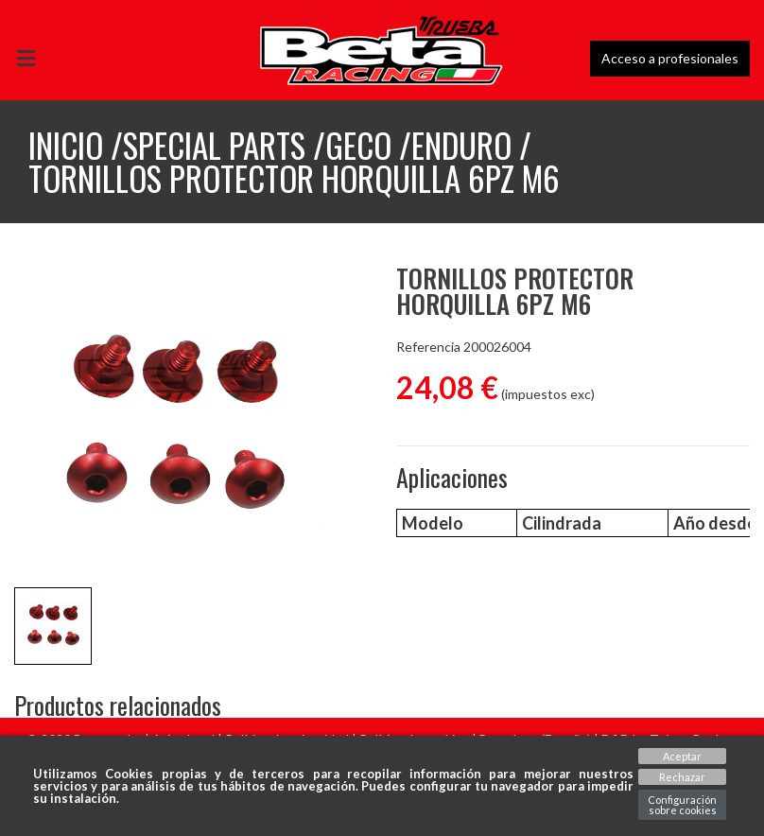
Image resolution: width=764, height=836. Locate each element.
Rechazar (682, 777)
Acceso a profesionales (669, 58)
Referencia (428, 347)
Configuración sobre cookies (682, 804)
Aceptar (682, 756)
